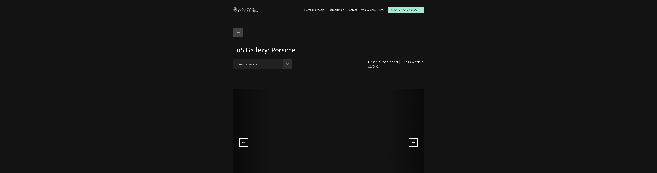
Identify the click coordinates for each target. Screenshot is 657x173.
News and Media (314, 9)
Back (238, 32)
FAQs (382, 9)
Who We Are (368, 9)
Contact (352, 9)
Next (413, 142)
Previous (243, 142)
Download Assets (247, 63)
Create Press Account (406, 9)
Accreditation (336, 9)
